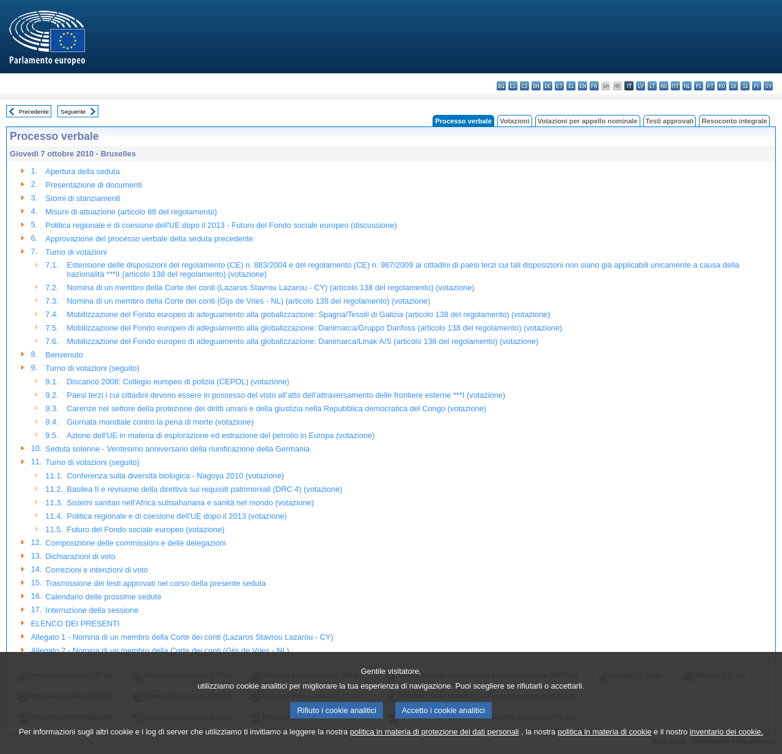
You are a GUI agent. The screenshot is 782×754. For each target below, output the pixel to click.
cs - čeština (524, 85)
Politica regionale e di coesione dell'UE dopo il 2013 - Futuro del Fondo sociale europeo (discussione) (220, 225)
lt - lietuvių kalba (652, 85)
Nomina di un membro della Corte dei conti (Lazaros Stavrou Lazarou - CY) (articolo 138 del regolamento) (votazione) (270, 287)
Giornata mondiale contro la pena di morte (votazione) (160, 421)
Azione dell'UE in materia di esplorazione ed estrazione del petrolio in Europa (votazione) (221, 435)
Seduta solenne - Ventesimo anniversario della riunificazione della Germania (177, 448)
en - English (582, 85)
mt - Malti (675, 85)
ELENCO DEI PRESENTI (75, 623)
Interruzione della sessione (91, 610)
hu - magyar (663, 85)
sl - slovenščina (745, 85)
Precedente (34, 111)
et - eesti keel (559, 85)
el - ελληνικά (571, 85)
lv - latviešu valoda (640, 85)
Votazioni (515, 121)
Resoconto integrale (734, 121)
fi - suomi (756, 85)
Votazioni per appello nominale (588, 121)
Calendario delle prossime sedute (103, 596)
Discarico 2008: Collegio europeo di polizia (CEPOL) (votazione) (178, 381)
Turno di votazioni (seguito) (92, 368)
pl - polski (698, 85)
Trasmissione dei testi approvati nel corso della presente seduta (155, 583)
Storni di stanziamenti (82, 198)
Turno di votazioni (76, 252)
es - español (512, 85)
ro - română (721, 85)
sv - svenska (768, 85)
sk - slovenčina (733, 85)
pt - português (710, 85)
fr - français (594, 85)
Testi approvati (670, 121)
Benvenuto (63, 354)
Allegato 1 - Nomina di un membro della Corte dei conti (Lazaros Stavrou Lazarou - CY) (182, 637)
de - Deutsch (547, 85)
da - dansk (536, 85)
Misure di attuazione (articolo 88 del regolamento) (131, 211)
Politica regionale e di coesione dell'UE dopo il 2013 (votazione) (177, 516)
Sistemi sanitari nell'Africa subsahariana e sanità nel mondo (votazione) (190, 502)
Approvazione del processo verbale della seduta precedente (149, 238)
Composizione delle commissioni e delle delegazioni (135, 542)
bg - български (501, 85)
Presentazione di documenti (93, 184)
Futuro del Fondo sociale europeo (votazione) (145, 529)
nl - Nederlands (687, 85)
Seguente (73, 111)
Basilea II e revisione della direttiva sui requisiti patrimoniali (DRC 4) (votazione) (204, 489)
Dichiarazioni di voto (80, 556)
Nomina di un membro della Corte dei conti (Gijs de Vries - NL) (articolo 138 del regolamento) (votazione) (248, 301)
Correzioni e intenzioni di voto (96, 569)
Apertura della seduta (82, 171)
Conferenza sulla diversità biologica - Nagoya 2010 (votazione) (175, 475)
